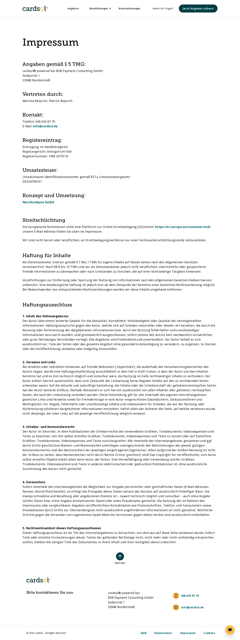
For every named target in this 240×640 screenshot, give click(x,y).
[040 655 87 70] (186, 596)
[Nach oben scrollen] (120, 556)
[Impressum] (188, 633)
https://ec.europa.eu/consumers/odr (183, 227)
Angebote (73, 8)
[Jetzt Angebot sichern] (198, 8)
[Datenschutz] (163, 633)
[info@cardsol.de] (189, 607)
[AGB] (143, 633)
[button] (230, 630)
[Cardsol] (38, 8)
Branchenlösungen (129, 8)
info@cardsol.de (45, 126)
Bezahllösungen (99, 8)
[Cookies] (209, 633)
